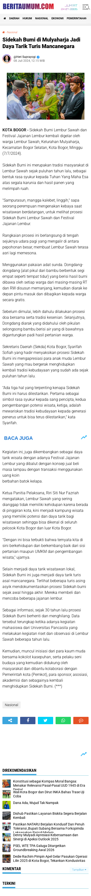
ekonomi (57, 18)
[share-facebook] (27, 720)
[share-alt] (10, 720)
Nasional (41, 18)
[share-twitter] (45, 720)
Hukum (27, 18)
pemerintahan (77, 18)
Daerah (14, 18)
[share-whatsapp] (63, 720)
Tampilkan (79, 869)
